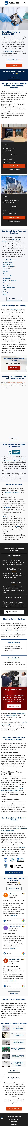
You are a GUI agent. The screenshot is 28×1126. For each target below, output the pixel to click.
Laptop (5, 290)
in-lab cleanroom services (17, 713)
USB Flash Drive (8, 269)
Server (5, 280)
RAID (4, 273)
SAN (10, 276)
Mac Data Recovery (9, 287)
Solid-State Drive (8, 264)
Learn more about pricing (14, 363)
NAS (4, 276)
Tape (4, 294)
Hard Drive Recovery (9, 260)
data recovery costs (16, 309)
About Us (14, 1121)
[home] (12, 3)
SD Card (5, 271)
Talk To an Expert (14, 1108)
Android (12, 267)
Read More (13, 915)
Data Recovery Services (14, 1116)
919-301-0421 (8, 51)
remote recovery (11, 715)
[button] (24, 3)
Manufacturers (14, 1119)
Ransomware (7, 283)
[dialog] (2, 1118)
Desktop (5, 292)
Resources (14, 1124)
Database (13, 280)
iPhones (16, 526)
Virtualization (7, 278)
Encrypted (6, 285)
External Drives (7, 262)
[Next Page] (14, 993)
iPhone (5, 267)
